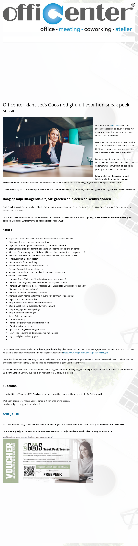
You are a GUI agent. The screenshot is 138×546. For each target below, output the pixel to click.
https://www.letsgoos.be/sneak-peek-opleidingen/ (85, 352)
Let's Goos (115, 125)
